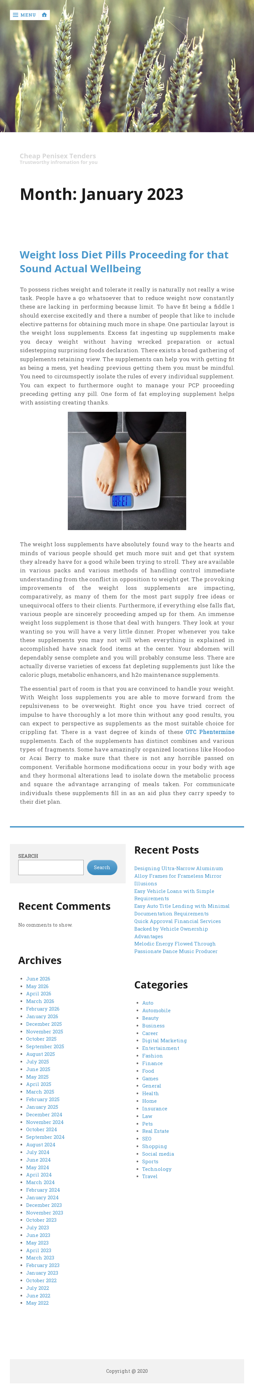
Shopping (154, 1144)
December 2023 (44, 1201)
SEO (146, 1137)
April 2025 (38, 1082)
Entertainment (160, 1048)
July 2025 (37, 1060)
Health (150, 1092)
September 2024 (45, 1134)
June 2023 (38, 1230)
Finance (152, 1063)
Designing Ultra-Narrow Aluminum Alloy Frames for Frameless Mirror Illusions (178, 876)
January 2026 (42, 1016)
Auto (147, 1003)
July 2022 (37, 1282)
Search (28, 856)
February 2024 (42, 1186)
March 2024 (40, 1179)
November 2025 (44, 1031)
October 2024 (41, 1127)
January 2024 (42, 1193)
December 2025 (44, 1023)
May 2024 (37, 1164)
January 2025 (42, 1105)
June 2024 (38, 1156)
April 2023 (38, 1245)
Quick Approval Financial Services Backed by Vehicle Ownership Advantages (176, 928)
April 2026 (38, 994)
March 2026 (40, 1001)
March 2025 (40, 1090)
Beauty (150, 1018)
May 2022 (37, 1297)
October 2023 (41, 1216)
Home (149, 1100)
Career (150, 1033)
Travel (150, 1173)
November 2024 (44, 1119)
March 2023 (40, 1253)
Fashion (152, 1055)
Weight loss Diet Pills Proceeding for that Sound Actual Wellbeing (126, 261)
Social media (157, 1151)
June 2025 (38, 1068)
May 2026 (37, 986)
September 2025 (45, 1046)
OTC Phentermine (208, 732)
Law (147, 1114)
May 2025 (37, 1075)
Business (153, 1025)
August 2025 (40, 1053)
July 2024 (37, 1149)
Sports (149, 1159)
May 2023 (37, 1238)
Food (147, 1070)
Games (150, 1077)
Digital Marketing (164, 1040)
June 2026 (38, 979)
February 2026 (42, 1009)
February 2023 (42, 1260)
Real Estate (155, 1129)
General (151, 1085)
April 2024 (38, 1171)
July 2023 (37, 1223)
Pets (147, 1122)
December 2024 (44, 1112)
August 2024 (40, 1142)
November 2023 (44, 1208)
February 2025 (42, 1097)
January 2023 (42, 1267)
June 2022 (38, 1290)
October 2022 (41, 1275)
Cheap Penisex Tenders (60, 156)
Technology (156, 1166)
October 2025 (41, 1038)
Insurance (154, 1107)
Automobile (156, 1011)
